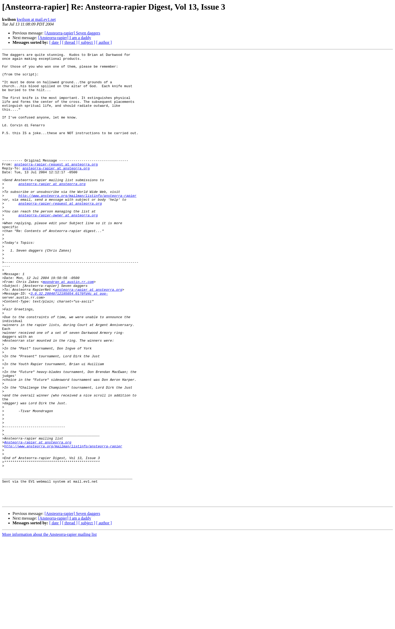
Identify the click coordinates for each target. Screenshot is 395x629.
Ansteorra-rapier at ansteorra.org (37, 520)
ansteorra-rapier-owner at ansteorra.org (58, 248)
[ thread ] (69, 42)
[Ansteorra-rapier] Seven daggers (72, 33)
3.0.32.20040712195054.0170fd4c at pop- (69, 342)
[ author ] (104, 42)
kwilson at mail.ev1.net (36, 19)
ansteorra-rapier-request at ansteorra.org (56, 187)
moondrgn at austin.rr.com (68, 327)
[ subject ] (87, 42)
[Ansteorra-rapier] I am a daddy (64, 37)
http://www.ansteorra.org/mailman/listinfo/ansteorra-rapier (77, 224)
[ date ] (55, 42)
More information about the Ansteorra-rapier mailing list (49, 624)
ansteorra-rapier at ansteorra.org (55, 191)
